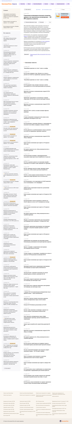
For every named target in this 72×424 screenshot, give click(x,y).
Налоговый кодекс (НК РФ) (8, 405)
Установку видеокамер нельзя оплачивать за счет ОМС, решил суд (11, 220)
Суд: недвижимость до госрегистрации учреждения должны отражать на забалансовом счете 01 (10, 94)
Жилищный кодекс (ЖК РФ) (8, 403)
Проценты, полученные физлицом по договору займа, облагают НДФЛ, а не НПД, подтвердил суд (10, 303)
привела (26, 36)
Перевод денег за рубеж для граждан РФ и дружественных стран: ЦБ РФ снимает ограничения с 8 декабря (11, 236)
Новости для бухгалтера (8, 393)
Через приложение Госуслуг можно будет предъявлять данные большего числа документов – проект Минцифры (10, 103)
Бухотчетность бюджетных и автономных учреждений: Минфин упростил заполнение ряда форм (10, 204)
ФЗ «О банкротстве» (40, 401)
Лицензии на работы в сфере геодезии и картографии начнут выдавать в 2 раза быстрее (10, 260)
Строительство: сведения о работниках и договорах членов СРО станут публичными (10, 252)
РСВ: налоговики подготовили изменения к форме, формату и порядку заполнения (10, 86)
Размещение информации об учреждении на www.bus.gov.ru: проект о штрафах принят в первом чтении (11, 338)
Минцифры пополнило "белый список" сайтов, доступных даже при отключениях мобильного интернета (10, 196)
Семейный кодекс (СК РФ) (25, 405)
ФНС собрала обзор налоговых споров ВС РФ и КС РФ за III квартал (9, 39)
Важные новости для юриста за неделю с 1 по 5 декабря (10, 136)
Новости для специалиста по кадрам (43, 393)
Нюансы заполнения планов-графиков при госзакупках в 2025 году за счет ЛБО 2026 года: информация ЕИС (10, 277)
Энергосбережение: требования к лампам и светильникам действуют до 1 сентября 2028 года (11, 71)
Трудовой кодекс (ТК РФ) (8, 407)
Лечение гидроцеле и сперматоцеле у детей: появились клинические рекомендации (11, 79)
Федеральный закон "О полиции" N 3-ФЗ (60, 401)
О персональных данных (41, 407)
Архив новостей (55, 396)
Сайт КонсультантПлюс (6, 0)
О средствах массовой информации (43, 412)
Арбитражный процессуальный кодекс (11, 413)
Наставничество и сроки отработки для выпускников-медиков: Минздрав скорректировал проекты (9, 320)
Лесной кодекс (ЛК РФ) (24, 403)
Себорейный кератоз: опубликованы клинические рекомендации (9, 245)
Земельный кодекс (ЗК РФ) (25, 401)
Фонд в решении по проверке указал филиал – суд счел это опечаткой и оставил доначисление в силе (11, 294)
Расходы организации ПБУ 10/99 (58, 403)
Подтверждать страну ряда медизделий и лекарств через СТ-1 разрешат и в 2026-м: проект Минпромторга (10, 166)
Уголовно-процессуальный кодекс (26, 409)
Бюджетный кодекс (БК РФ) (8, 411)
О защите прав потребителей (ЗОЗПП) (43, 403)
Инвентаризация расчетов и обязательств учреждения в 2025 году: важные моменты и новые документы (10, 329)
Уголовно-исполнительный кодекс (26, 407)
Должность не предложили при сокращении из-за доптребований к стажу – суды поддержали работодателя (10, 121)
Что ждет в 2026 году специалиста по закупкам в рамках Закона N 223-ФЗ (10, 129)
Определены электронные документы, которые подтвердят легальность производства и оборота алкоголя (10, 311)
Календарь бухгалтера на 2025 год (59, 408)
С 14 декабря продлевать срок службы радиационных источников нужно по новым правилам (11, 150)
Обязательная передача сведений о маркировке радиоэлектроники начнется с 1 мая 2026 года (10, 363)
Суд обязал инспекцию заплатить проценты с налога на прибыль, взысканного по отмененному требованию (10, 112)
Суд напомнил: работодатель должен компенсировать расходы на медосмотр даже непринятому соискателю (10, 268)
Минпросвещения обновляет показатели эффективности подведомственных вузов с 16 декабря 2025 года (9, 54)
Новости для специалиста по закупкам (27, 395)
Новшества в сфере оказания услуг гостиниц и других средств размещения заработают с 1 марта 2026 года (10, 286)
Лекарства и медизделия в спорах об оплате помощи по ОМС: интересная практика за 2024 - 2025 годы (11, 158)
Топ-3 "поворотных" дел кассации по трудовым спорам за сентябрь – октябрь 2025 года (10, 346)
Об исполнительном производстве (43, 405)
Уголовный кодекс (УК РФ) (8, 409)
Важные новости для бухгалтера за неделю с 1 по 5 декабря (10, 143)
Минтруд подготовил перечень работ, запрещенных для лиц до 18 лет (10, 175)
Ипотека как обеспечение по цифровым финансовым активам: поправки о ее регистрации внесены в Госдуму (10, 212)
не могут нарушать (45, 41)
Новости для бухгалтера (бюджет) (26, 393)
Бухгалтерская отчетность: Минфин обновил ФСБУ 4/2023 (11, 182)
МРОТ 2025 (22, 414)
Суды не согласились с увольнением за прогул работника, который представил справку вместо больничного (11, 62)
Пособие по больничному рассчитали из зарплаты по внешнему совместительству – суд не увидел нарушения (10, 227)
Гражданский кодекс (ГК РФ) (9, 401)
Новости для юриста (7, 395)
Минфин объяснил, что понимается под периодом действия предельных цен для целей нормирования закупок (11, 354)
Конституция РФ (6, 415)
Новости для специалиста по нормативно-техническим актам (58, 394)
